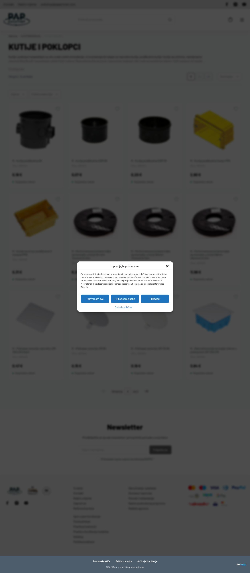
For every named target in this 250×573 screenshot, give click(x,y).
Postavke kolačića (123, 307)
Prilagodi (155, 298)
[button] (167, 266)
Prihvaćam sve (95, 298)
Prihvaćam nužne (125, 298)
